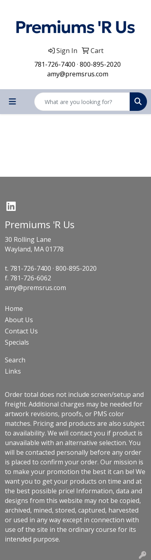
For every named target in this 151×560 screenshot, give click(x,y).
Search (15, 360)
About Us (19, 319)
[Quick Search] (82, 101)
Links (13, 371)
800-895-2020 (100, 64)
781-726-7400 (54, 64)
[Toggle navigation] (12, 101)
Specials (17, 342)
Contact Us (21, 331)
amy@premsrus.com (77, 73)
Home (14, 308)
